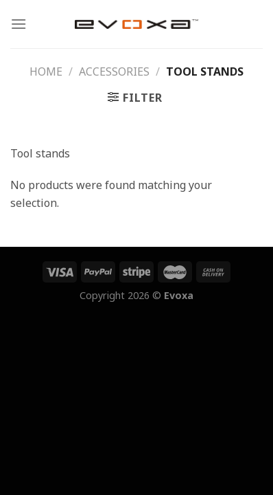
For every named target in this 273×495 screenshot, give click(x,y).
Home (45, 71)
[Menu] (18, 24)
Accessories (114, 71)
